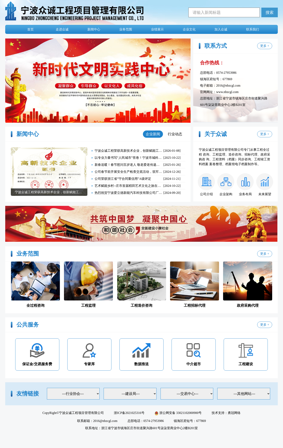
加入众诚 (220, 29)
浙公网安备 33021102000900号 (178, 413)
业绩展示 (157, 29)
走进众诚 (62, 29)
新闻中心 (93, 29)
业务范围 (125, 29)
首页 (30, 29)
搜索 (270, 12)
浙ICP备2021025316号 (129, 413)
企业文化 (189, 29)
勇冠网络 (234, 413)
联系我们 (252, 29)
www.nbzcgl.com (227, 92)
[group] (49, 171)
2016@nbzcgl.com (228, 85)
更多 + (264, 46)
